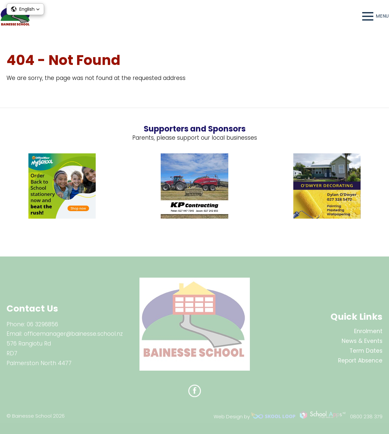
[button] (25, 9)
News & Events (362, 343)
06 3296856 (42, 326)
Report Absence (360, 362)
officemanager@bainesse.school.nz (73, 336)
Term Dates (365, 353)
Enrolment (368, 333)
